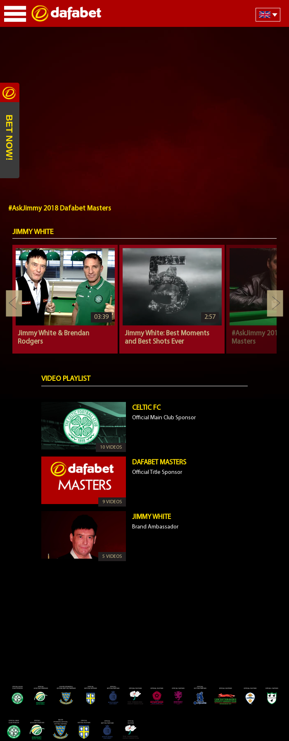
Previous (14, 303)
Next (275, 303)
